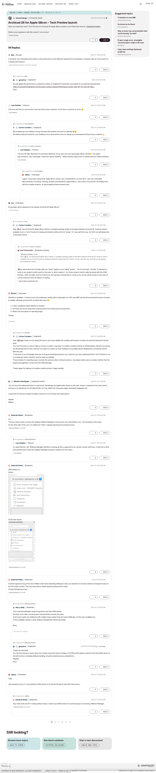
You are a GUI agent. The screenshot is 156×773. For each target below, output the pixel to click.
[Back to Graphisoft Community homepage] (8, 4)
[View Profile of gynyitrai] (22, 80)
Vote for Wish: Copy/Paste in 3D (28, 281)
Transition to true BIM (126, 18)
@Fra (19, 229)
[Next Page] (70, 722)
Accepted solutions (55, 745)
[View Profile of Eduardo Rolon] (17, 415)
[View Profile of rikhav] (27, 175)
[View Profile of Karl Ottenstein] (26, 250)
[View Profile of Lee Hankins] (16, 105)
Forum (19, 4)
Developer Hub (60, 4)
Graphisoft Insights (93, 26)
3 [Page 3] (58, 722)
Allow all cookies (144, 757)
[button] (91, 40)
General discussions (124, 20)
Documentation (123, 27)
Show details (80, 770)
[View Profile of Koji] (12, 55)
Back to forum (16, 745)
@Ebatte (20, 340)
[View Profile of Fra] (12, 203)
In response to (21, 76)
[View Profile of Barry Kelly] (20, 607)
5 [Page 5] (65, 722)
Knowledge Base (30, 4)
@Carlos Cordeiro (27, 254)
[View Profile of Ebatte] (14, 293)
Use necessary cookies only (144, 768)
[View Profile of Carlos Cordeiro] (25, 128)
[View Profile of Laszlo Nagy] (101, 646)
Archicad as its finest (126, 24)
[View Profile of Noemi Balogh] (21, 18)
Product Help (74, 4)
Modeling (121, 45)
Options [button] (109, 13)
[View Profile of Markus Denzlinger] (21, 381)
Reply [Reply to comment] (105, 70)
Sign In (149, 3)
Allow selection (144, 762)
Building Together (45, 4)
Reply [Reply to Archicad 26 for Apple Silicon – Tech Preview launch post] (105, 40)
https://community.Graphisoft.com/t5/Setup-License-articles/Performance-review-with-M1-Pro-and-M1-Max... (54, 87)
